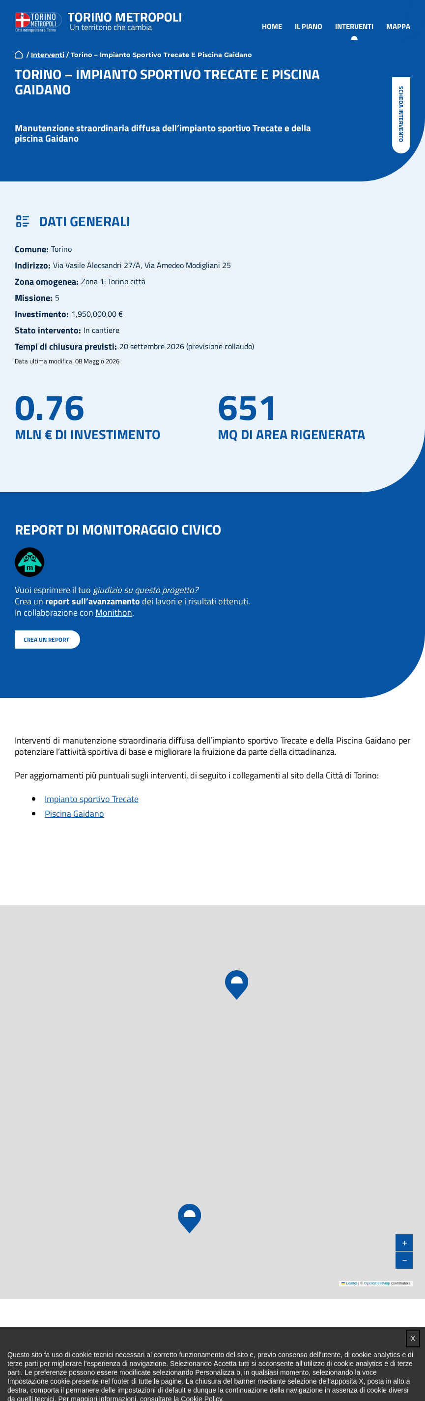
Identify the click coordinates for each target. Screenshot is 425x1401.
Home (272, 25)
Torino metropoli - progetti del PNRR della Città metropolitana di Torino (125, 19)
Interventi (354, 25)
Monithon (113, 612)
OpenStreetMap (377, 1283)
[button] (189, 1218)
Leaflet (349, 1283)
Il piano (308, 25)
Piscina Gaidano (74, 813)
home (19, 54)
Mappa (398, 25)
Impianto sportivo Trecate (92, 798)
